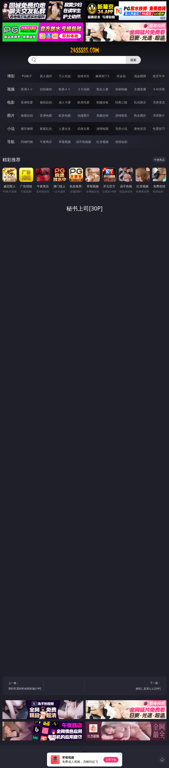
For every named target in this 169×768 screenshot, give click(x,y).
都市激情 (27, 129)
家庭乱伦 (46, 129)
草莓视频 (65, 142)
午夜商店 (46, 142)
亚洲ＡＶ (27, 89)
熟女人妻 (102, 89)
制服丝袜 (102, 102)
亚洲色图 (46, 115)
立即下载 (111, 759)
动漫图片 (83, 115)
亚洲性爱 (27, 102)
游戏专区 (83, 76)
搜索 (133, 60)
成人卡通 (65, 102)
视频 (11, 89)
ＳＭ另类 (159, 89)
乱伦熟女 (140, 102)
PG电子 (27, 76)
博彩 (11, 75)
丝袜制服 (121, 89)
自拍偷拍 (46, 89)
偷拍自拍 (46, 102)
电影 (11, 102)
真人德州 (46, 76)
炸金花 (121, 76)
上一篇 (25, 686)
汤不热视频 (83, 142)
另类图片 (159, 115)
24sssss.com (84, 50)
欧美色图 (65, 115)
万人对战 (65, 76)
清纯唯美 (121, 115)
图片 (11, 115)
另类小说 (121, 129)
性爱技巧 (159, 129)
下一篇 (144, 686)
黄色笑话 (140, 129)
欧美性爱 (83, 102)
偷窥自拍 (27, 115)
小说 (11, 128)
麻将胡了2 (102, 76)
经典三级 (121, 102)
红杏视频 (102, 142)
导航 (11, 141)
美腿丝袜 (102, 115)
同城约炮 (27, 142)
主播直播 (140, 89)
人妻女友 (65, 129)
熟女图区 (140, 115)
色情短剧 (121, 142)
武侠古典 (83, 129)
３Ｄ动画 (83, 89)
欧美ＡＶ (65, 89)
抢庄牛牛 (159, 76)
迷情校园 (102, 129)
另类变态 (159, 102)
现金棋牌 (140, 76)
